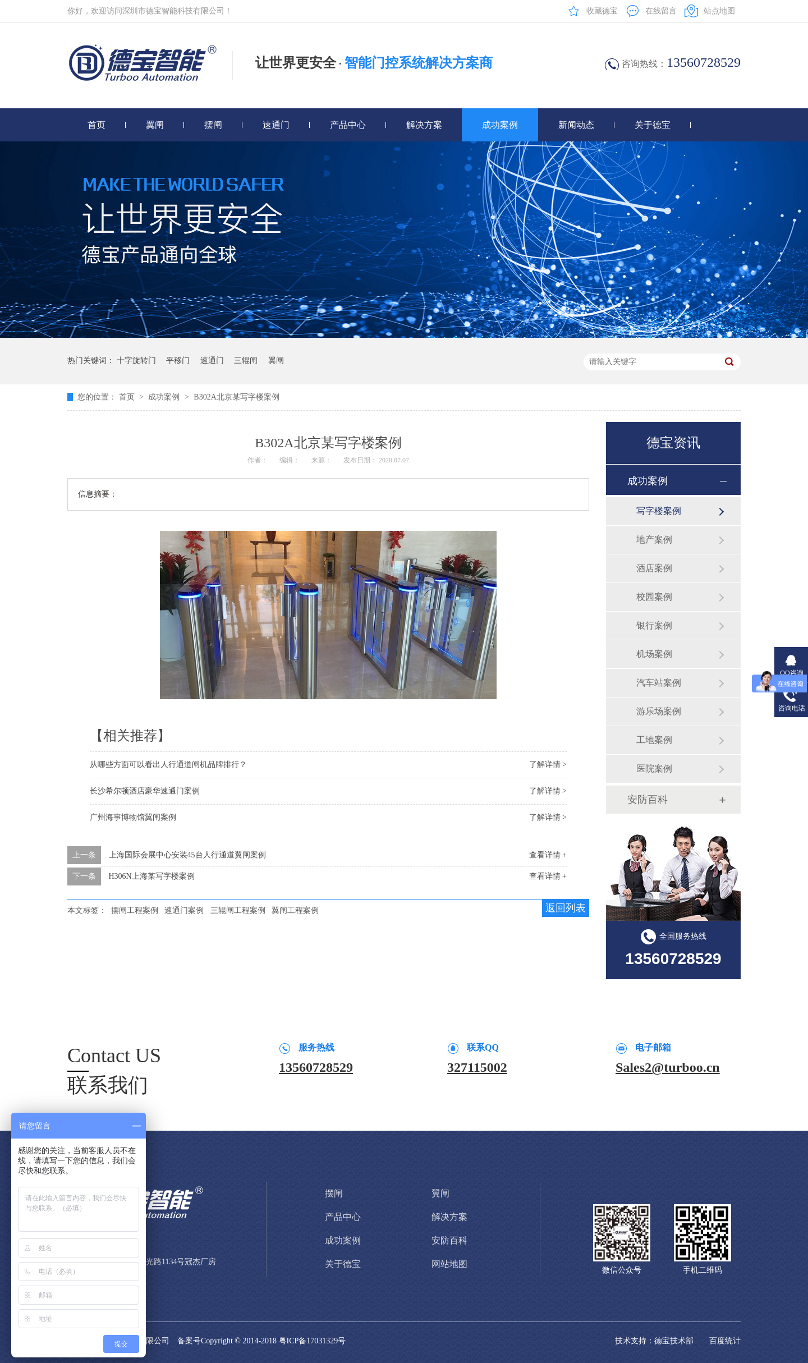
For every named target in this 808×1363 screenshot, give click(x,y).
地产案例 (654, 539)
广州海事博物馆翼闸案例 (133, 817)
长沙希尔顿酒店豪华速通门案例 (145, 791)
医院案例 (654, 768)
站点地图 (719, 11)
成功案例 (500, 125)
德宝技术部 (674, 1341)
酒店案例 (654, 568)
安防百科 (647, 799)
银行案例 (654, 625)
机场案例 (654, 654)
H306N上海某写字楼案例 (152, 876)
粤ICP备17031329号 (312, 1341)
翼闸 (155, 125)
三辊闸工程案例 (237, 910)
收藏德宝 (602, 11)
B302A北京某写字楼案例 (236, 397)
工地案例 (654, 740)
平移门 (178, 360)
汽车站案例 (658, 682)
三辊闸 (246, 360)
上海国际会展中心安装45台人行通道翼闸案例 (187, 855)
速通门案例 (184, 910)
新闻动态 (576, 125)
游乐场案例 (658, 711)
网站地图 (449, 1264)
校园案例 (654, 597)
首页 (96, 125)
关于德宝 (653, 125)
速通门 (276, 125)
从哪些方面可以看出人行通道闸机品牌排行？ (168, 764)
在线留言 (661, 11)
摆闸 (213, 125)
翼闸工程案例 (295, 910)
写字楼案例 (658, 511)
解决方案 (424, 125)
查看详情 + (548, 855)
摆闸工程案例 (134, 910)
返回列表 (565, 908)
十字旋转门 (136, 360)
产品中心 (348, 125)
